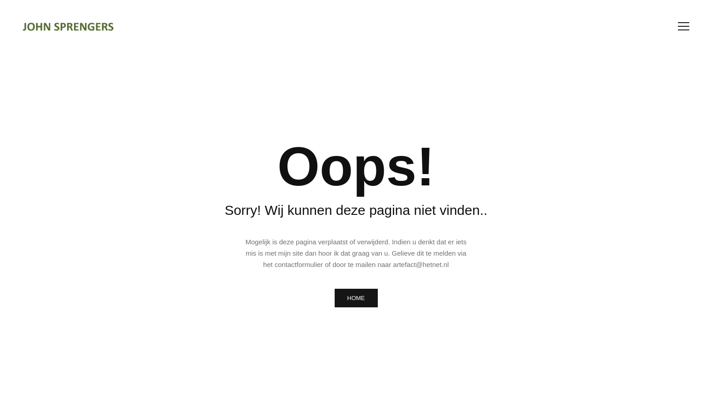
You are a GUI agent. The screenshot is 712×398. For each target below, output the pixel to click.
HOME (356, 298)
